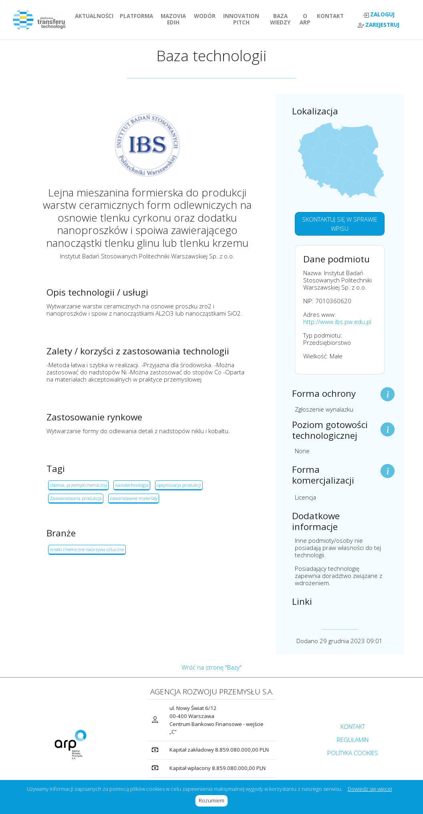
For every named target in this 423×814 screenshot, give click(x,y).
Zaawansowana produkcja (76, 498)
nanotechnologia (132, 485)
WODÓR (206, 16)
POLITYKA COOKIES (352, 753)
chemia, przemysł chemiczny (78, 485)
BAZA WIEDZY (280, 19)
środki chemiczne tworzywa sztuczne (87, 549)
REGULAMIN (353, 740)
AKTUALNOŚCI (96, 16)
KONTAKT (332, 16)
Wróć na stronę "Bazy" (211, 667)
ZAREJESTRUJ (378, 25)
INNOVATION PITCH (243, 19)
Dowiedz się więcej (370, 788)
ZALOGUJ (379, 14)
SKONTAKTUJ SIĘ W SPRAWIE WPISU (339, 223)
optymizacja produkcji (179, 485)
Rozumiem (213, 800)
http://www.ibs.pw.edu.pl (337, 322)
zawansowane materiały (133, 498)
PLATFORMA (138, 16)
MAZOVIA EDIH (175, 19)
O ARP (307, 19)
